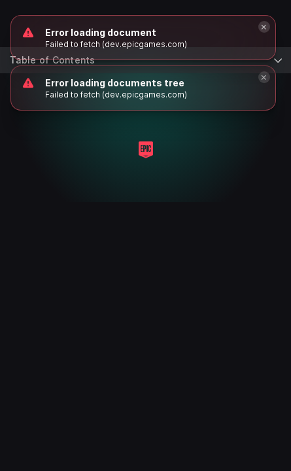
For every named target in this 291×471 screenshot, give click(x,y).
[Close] (264, 77)
